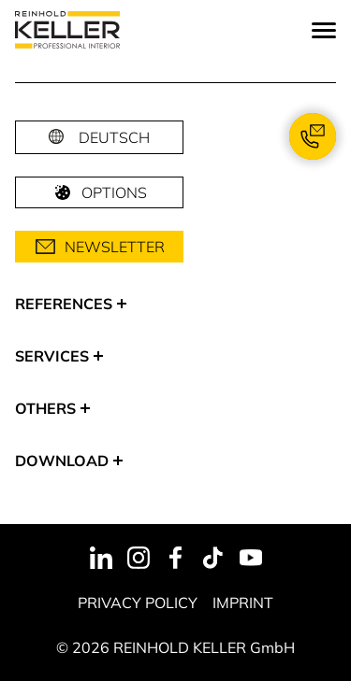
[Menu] (324, 30)
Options (99, 192)
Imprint (242, 602)
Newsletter (100, 246)
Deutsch (114, 137)
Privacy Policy (137, 602)
